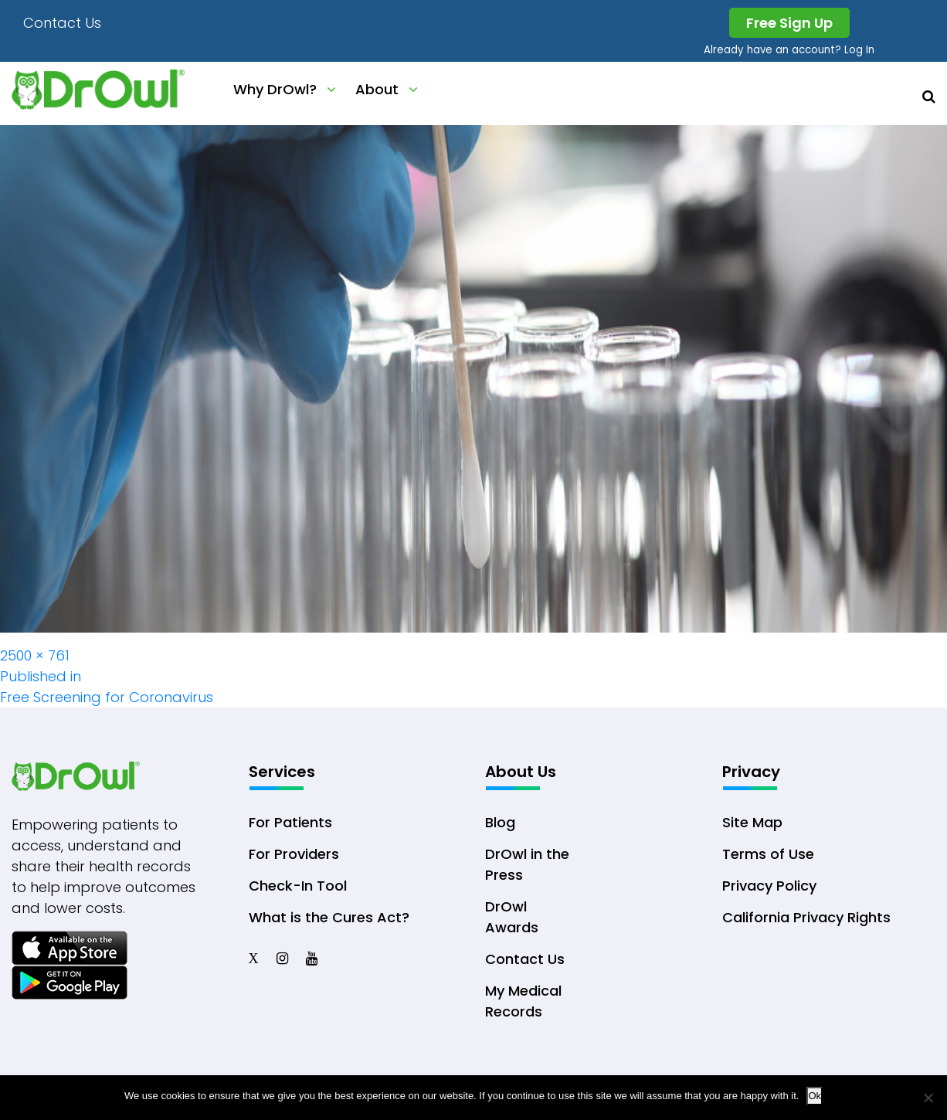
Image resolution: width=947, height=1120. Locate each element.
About (377, 89)
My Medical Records (523, 1001)
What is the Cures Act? (329, 917)
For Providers (294, 854)
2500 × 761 (35, 655)
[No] (927, 1097)
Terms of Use (768, 854)
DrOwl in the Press (527, 864)
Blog (500, 822)
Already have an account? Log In (789, 49)
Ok (814, 1095)
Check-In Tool (298, 885)
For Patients (290, 822)
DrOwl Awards (511, 917)
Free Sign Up (789, 22)
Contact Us (62, 22)
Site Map (752, 822)
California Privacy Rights (806, 917)
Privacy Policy (769, 885)
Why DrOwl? (275, 89)
